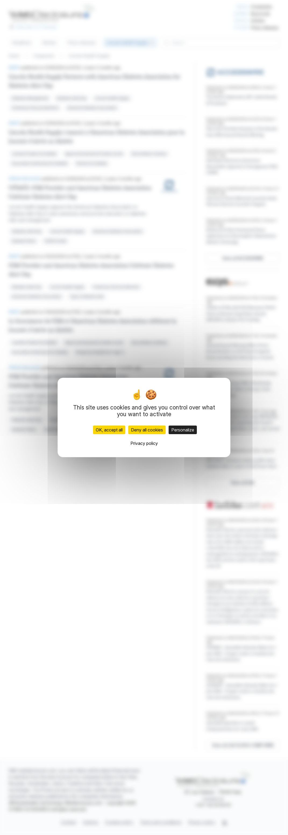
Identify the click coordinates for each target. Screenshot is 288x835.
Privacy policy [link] (144, 443)
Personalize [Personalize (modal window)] (182, 430)
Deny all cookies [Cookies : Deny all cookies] (147, 430)
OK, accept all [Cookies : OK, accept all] (109, 430)
